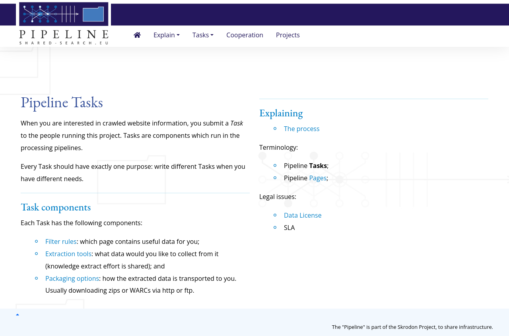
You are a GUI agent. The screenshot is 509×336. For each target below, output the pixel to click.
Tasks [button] (200, 35)
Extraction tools (68, 253)
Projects (288, 35)
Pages (317, 178)
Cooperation (244, 35)
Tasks (318, 165)
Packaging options (72, 278)
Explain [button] (164, 35)
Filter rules (61, 241)
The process (302, 128)
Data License (303, 215)
